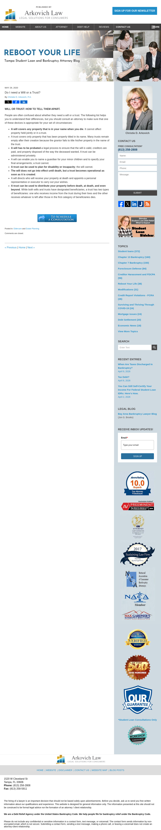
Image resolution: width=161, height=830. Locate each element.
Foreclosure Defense (131, 267)
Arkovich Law (36, 819)
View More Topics (127, 320)
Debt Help (89, 27)
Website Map (99, 755)
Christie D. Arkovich (137, 110)
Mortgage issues (129, 304)
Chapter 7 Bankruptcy (132, 262)
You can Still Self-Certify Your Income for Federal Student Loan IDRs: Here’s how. (135, 377)
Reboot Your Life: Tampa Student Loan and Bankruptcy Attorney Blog (36, 13)
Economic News (128, 315)
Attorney (67, 27)
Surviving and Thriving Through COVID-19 (134, 297)
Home (8, 27)
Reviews (109, 27)
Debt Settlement (128, 309)
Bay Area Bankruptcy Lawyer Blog (136, 401)
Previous (11, 247)
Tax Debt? (123, 365)
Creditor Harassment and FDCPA (137, 273)
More (154, 27)
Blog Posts (117, 755)
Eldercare (18, 229)
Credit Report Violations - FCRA (137, 289)
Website (26, 27)
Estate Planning (32, 229)
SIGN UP (137, 443)
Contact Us (131, 27)
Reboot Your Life (129, 278)
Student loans (128, 251)
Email (124, 424)
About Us (46, 27)
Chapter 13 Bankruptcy (133, 256)
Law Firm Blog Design (142, 820)
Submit (137, 193)
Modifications (127, 284)
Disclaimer (66, 755)
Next (31, 247)
